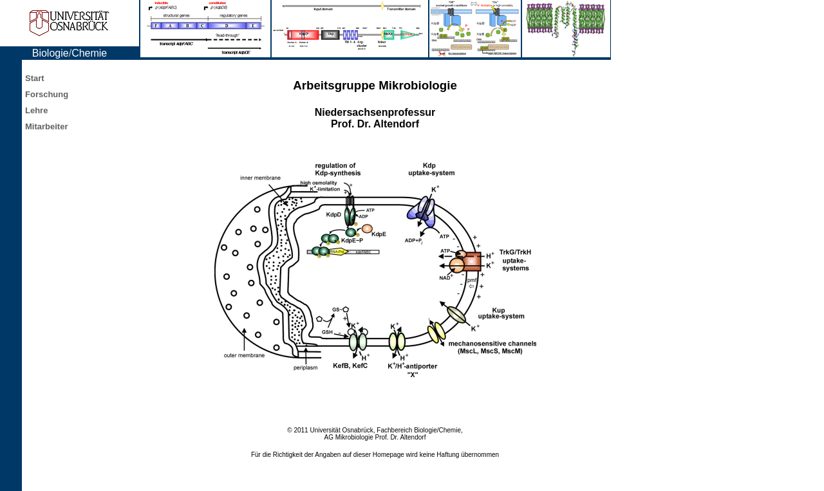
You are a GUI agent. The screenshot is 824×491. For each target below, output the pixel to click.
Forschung (46, 94)
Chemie (89, 53)
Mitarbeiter (46, 126)
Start (34, 78)
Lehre (36, 110)
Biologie (50, 53)
